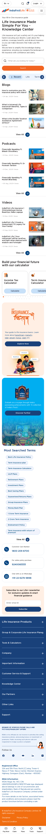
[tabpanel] (15, 283)
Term (37, 77)
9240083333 (19, 565)
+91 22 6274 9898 (21, 578)
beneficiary (19, 335)
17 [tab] (42, 296)
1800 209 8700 (20, 551)
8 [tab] (20, 296)
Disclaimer (6, 818)
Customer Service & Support (16, 674)
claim (24, 338)
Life (28, 77)
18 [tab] (17, 299)
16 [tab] (40, 296)
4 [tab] (10, 296)
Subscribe (23, 609)
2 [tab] (6, 296)
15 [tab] (37, 296)
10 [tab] (25, 296)
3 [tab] (8, 296)
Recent (17, 77)
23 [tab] (29, 299)
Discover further (23, 413)
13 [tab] (32, 296)
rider (7, 338)
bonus (18, 338)
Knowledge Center (11, 684)
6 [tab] (15, 296)
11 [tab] (28, 296)
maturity (28, 335)
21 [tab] (24, 299)
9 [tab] (23, 296)
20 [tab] (21, 299)
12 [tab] (30, 296)
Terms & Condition (9, 821)
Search (23, 68)
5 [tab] (13, 296)
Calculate (15, 291)
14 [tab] (35, 296)
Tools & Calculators (11, 643)
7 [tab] (18, 296)
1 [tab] (3, 296)
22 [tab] (26, 299)
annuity (12, 338)
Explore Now (23, 344)
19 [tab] (19, 299)
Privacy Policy (22, 818)
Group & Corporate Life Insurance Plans (22, 633)
